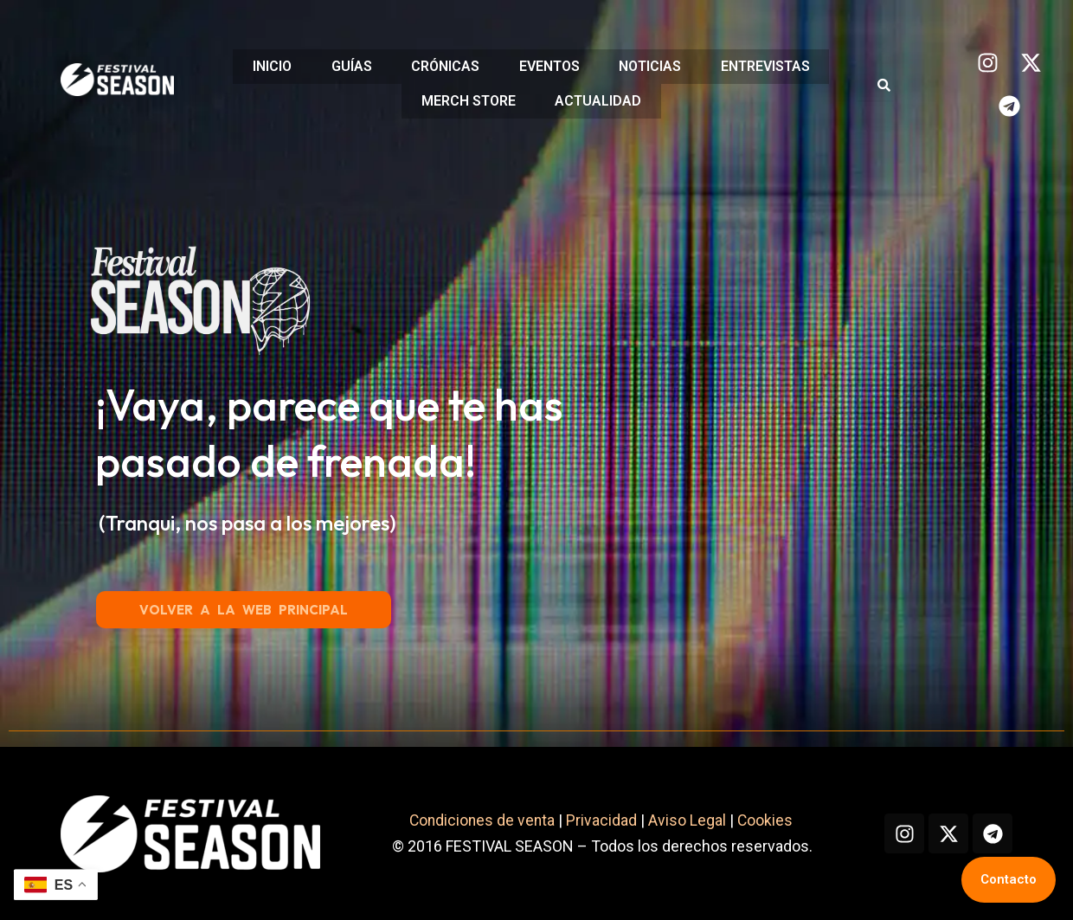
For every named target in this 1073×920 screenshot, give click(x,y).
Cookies (966, 791)
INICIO (262, 67)
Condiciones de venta (679, 791)
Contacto (1008, 879)
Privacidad (800, 791)
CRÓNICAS (443, 67)
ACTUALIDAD (599, 100)
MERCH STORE (466, 100)
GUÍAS (345, 67)
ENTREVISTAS (774, 67)
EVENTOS (551, 67)
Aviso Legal (886, 791)
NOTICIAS (656, 67)
